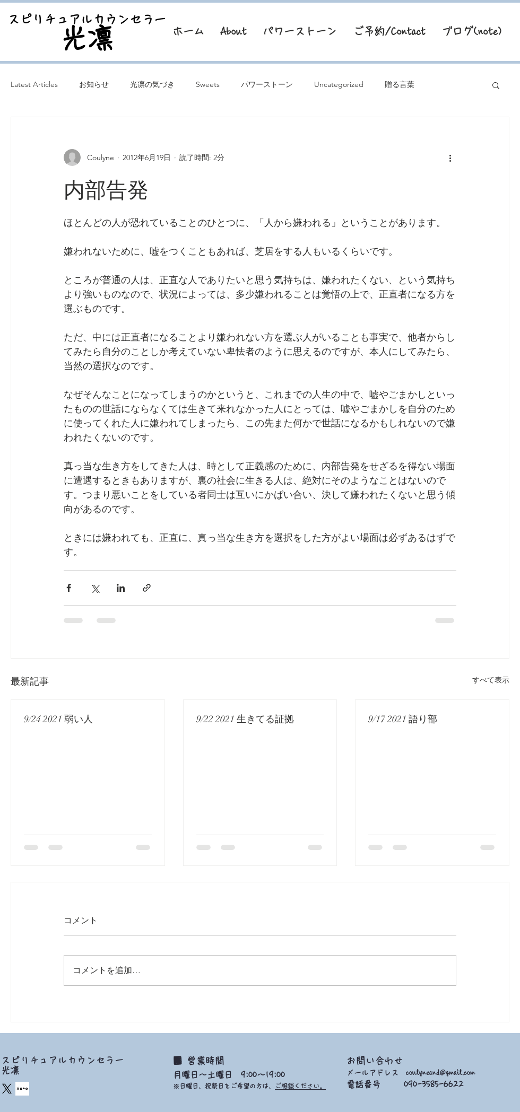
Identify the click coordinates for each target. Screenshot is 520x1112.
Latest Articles (34, 84)
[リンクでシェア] (147, 588)
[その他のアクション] (450, 157)
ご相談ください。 (300, 1086)
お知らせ (94, 84)
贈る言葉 (399, 84)
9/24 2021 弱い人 (58, 719)
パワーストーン (267, 84)
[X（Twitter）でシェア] (95, 588)
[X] (7, 1089)
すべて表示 (490, 680)
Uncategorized (338, 84)
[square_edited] (22, 1089)
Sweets (208, 84)
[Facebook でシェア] (69, 588)
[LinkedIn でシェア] (121, 588)
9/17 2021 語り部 (402, 719)
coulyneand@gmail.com (440, 1072)
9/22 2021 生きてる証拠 (245, 719)
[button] (496, 85)
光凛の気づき (152, 84)
